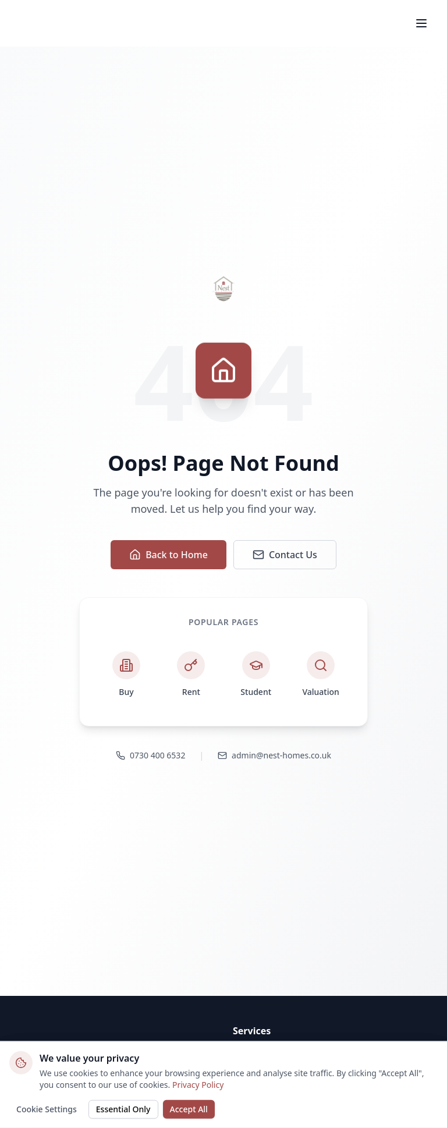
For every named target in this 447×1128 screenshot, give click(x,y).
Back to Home (168, 554)
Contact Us (285, 554)
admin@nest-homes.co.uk (274, 755)
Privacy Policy (198, 1083)
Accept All (189, 1107)
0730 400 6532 (150, 755)
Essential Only (123, 1107)
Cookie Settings (46, 1107)
